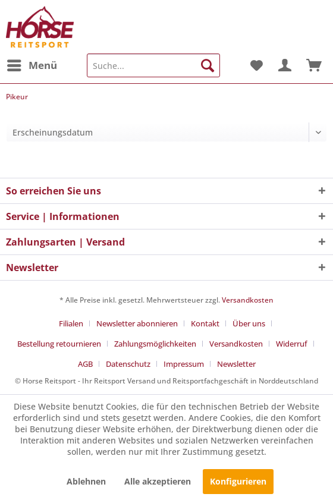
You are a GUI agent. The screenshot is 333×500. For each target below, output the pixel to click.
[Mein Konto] (285, 65)
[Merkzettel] (256, 65)
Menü (32, 64)
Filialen (71, 323)
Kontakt (205, 323)
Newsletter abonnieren (137, 323)
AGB (85, 364)
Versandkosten (248, 300)
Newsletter (236, 364)
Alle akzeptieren (157, 481)
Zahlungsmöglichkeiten (155, 343)
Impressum (184, 364)
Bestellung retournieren (59, 343)
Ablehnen (86, 481)
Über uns (249, 323)
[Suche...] (153, 65)
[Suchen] (207, 65)
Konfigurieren (238, 481)
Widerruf (291, 343)
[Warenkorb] (314, 65)
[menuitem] (31, 65)
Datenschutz (128, 364)
